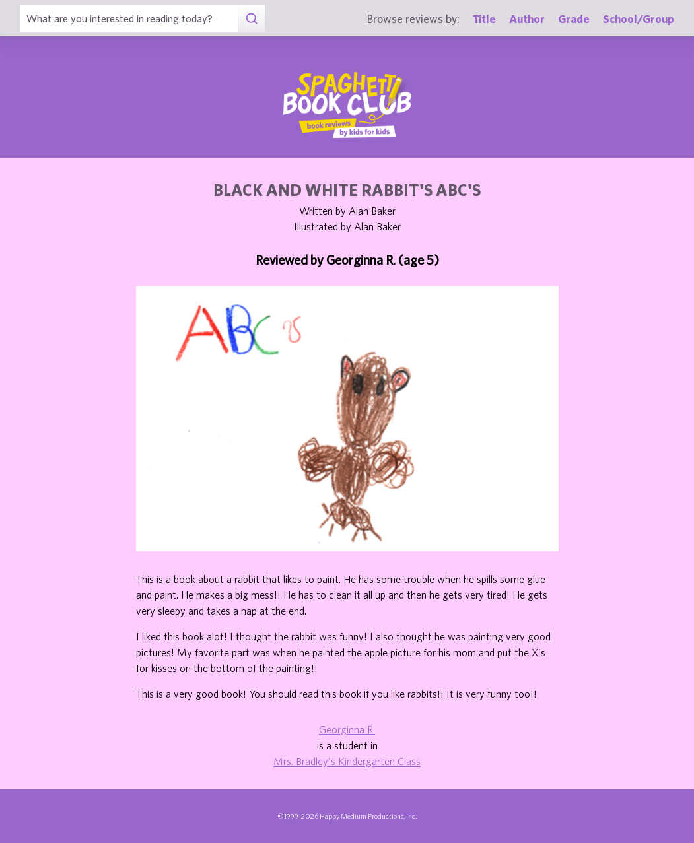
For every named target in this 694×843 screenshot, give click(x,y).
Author (527, 19)
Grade (574, 19)
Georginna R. (347, 729)
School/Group (638, 19)
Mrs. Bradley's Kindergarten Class (347, 761)
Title (484, 19)
